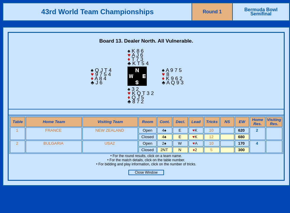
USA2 (109, 143)
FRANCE (53, 130)
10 (212, 130)
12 (212, 137)
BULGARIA (53, 143)
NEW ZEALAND (109, 130)
